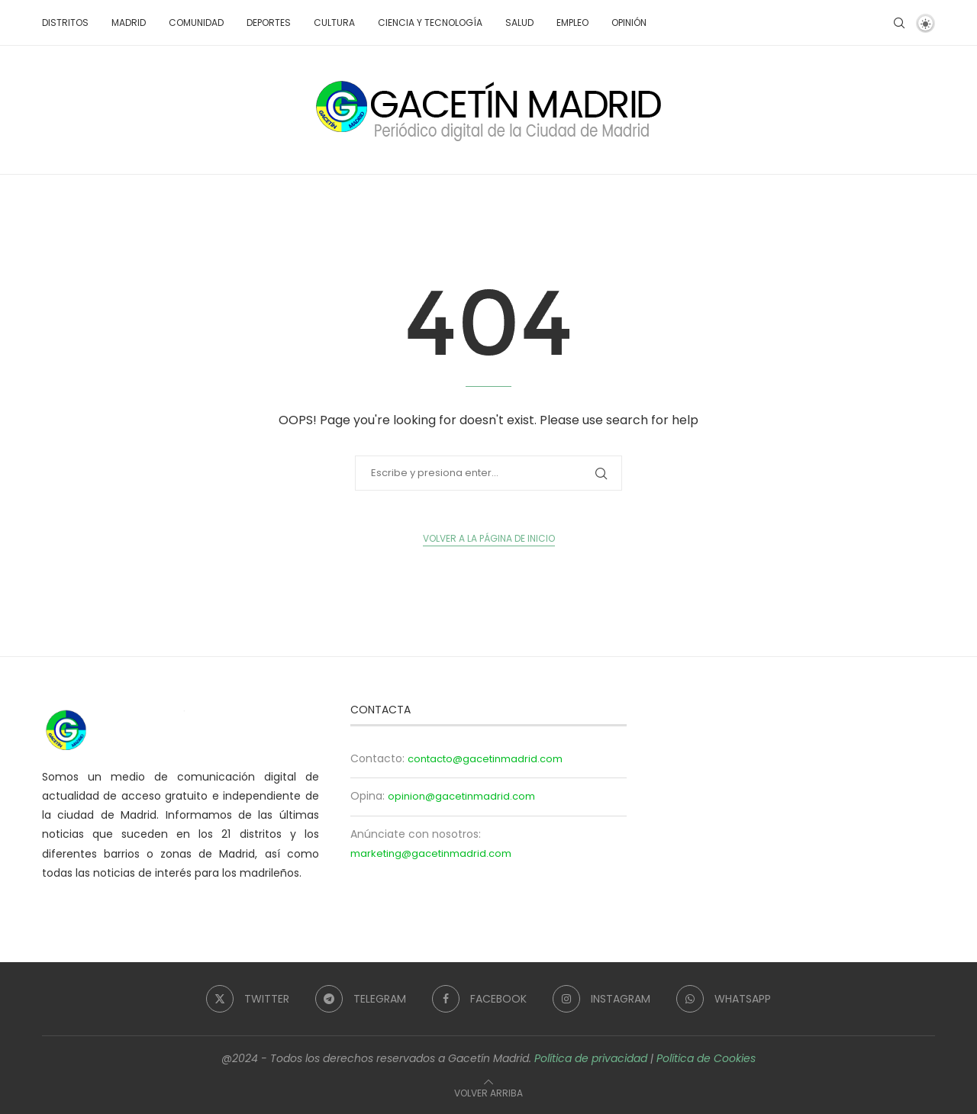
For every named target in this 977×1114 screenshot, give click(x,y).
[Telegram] (360, 999)
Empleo (572, 22)
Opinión (628, 22)
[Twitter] (247, 999)
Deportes (269, 22)
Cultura (334, 22)
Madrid (128, 22)
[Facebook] (479, 999)
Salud (519, 22)
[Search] (899, 23)
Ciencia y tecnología (430, 22)
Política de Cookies (706, 1058)
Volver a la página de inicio (489, 538)
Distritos (65, 22)
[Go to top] (488, 1092)
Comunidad (196, 22)
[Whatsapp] (723, 999)
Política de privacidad (590, 1058)
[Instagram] (601, 999)
